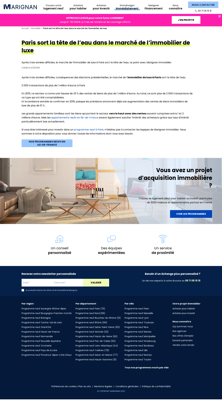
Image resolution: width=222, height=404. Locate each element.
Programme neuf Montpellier (140, 341)
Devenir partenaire (183, 345)
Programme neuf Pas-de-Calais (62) (96, 345)
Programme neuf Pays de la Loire (39, 354)
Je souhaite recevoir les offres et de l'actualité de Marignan (51, 295)
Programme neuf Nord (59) (90, 317)
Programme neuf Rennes (138, 359)
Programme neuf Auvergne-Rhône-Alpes (44, 313)
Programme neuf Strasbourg (140, 345)
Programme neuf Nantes (138, 336)
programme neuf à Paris (88, 134)
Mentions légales (103, 391)
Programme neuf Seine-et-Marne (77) (97, 359)
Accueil (25, 33)
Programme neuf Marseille (139, 317)
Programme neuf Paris (137, 313)
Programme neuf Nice (136, 331)
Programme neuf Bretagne (36, 322)
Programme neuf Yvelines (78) (92, 354)
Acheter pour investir (184, 317)
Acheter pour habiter (184, 313)
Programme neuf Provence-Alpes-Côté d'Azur (47, 359)
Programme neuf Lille (136, 354)
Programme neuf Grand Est (36, 331)
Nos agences (179, 335)
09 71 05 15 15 (205, 10)
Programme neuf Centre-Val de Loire (42, 327)
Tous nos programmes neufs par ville (147, 372)
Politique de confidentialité (156, 391)
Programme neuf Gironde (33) (92, 336)
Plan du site (84, 391)
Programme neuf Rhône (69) (91, 327)
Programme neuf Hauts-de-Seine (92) (96, 341)
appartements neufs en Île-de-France (74, 122)
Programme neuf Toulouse (139, 327)
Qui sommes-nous (183, 331)
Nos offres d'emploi (183, 340)
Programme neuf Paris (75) (90, 313)
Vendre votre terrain (183, 349)
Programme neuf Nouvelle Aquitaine (41, 345)
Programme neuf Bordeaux (139, 350)
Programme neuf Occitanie (36, 350)
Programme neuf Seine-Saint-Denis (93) (98, 331)
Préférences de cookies (64, 391)
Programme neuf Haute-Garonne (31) (96, 364)
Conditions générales (127, 391)
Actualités (36, 33)
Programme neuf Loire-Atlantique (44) (97, 350)
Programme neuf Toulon (138, 364)
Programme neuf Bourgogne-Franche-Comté (47, 317)
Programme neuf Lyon (137, 322)
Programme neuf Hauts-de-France (41, 336)
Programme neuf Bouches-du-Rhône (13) (98, 322)
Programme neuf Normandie (37, 341)
